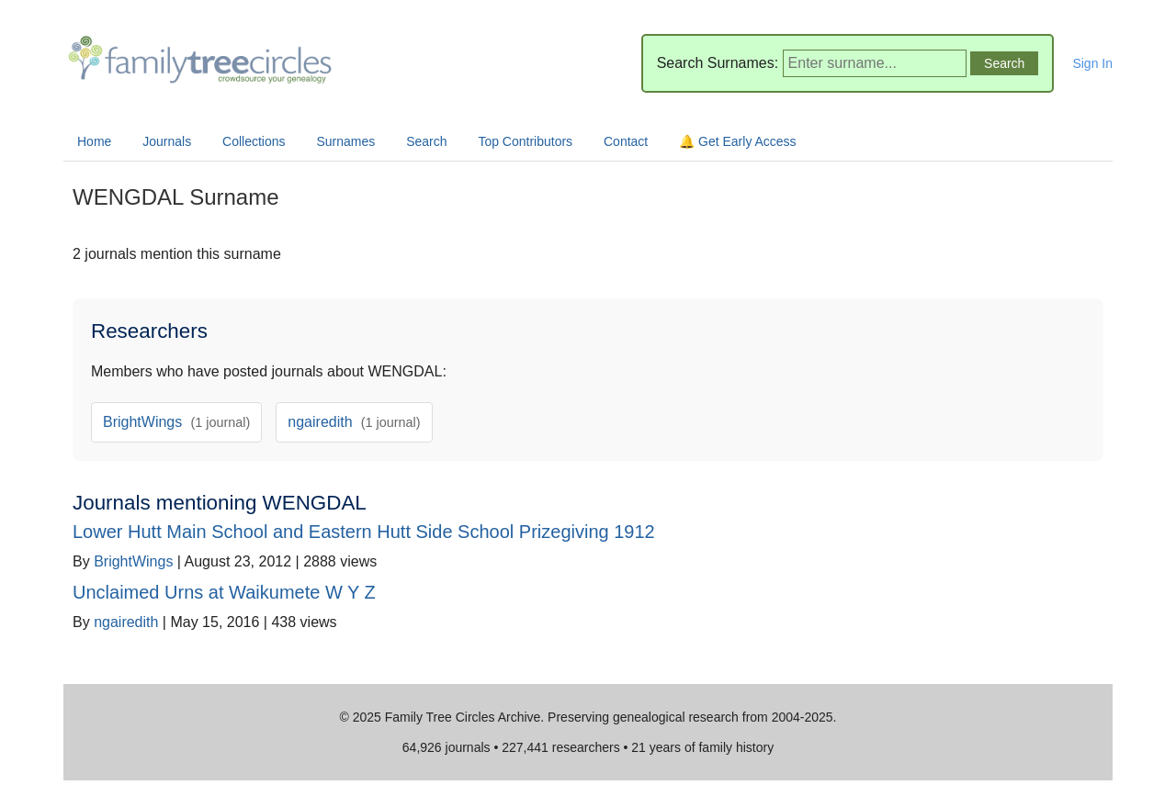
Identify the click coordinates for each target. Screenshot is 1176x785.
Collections (253, 141)
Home (94, 141)
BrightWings (176, 422)
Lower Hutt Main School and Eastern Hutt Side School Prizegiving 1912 (364, 531)
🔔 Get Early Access (737, 141)
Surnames (345, 141)
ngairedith (354, 422)
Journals (166, 141)
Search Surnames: (718, 63)
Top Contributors (525, 141)
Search (426, 141)
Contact (626, 141)
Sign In (1092, 63)
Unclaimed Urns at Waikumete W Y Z (224, 592)
